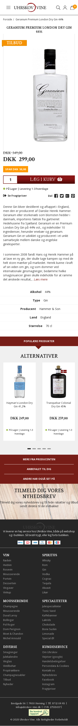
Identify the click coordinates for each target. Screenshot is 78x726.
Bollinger (8, 620)
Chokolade (48, 624)
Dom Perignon (11, 629)
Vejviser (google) (52, 657)
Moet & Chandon (13, 633)
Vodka (46, 574)
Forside (7, 19)
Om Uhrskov (49, 652)
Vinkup (7, 592)
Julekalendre (10, 657)
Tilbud (7, 679)
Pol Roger (9, 624)
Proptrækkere (11, 670)
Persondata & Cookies (55, 666)
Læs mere (41, 279)
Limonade (48, 633)
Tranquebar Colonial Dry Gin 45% (58, 404)
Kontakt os (48, 670)
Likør (45, 592)
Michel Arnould (12, 638)
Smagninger (10, 652)
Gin (44, 569)
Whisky (46, 560)
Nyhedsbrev (49, 675)
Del (50, 196)
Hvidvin (7, 565)
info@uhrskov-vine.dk (28, 707)
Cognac (46, 578)
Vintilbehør (9, 666)
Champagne (10, 606)
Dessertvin (9, 583)
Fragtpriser (49, 688)
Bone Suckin (49, 629)
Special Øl (48, 638)
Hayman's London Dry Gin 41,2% (19, 404)
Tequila (46, 583)
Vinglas (7, 661)
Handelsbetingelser (54, 661)
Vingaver (8, 588)
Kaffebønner (49, 615)
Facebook (48, 679)
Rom (45, 565)
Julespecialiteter (51, 606)
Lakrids (46, 620)
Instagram (48, 684)
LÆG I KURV (46, 179)
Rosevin (7, 569)
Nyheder (8, 684)
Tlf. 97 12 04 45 (56, 703)
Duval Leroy (10, 615)
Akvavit (46, 588)
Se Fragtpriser (15, 195)
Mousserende (11, 574)
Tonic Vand (49, 611)
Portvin (7, 578)
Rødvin (7, 560)
